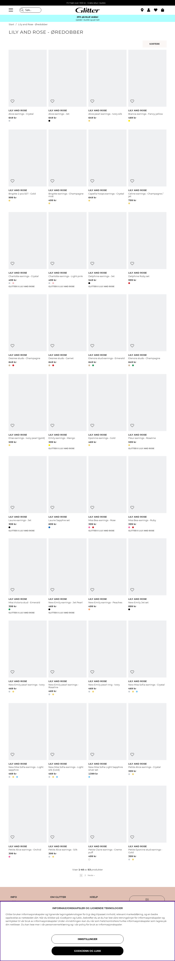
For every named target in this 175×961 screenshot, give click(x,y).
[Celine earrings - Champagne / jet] (147, 167)
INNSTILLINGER (87, 939)
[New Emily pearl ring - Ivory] (107, 659)
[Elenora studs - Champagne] (147, 331)
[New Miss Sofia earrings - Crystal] (147, 659)
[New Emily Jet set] (147, 576)
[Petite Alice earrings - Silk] (67, 824)
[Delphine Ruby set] (147, 250)
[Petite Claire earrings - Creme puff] (107, 824)
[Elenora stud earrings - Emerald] (107, 331)
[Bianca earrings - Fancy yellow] (147, 86)
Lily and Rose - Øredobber (33, 24)
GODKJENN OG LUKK (87, 950)
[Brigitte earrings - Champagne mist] (67, 167)
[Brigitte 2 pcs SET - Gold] (28, 167)
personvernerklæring (57, 924)
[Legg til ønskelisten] (12, 101)
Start (11, 24)
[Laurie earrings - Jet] (28, 494)
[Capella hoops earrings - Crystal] (107, 167)
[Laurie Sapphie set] (67, 494)
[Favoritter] (157, 10)
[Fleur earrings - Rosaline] (147, 412)
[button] (150, 10)
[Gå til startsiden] (87, 10)
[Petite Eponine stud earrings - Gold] (147, 824)
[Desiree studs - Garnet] (67, 331)
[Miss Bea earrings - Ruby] (147, 494)
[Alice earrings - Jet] (67, 86)
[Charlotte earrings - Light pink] (67, 250)
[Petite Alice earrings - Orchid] (28, 824)
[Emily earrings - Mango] (67, 412)
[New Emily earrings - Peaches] (107, 576)
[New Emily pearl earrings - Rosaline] (67, 659)
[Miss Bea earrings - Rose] (107, 494)
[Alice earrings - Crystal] (28, 86)
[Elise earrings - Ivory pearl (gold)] (28, 412)
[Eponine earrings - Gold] (107, 412)
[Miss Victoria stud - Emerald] (28, 576)
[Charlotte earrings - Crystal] (28, 250)
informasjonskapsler (110, 924)
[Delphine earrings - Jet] (107, 250)
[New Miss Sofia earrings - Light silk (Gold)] (67, 741)
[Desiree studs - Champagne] (28, 331)
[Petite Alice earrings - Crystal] (147, 741)
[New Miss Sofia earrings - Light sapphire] (28, 741)
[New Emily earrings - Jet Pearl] (67, 576)
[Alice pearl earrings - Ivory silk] (107, 86)
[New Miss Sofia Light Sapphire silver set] (107, 741)
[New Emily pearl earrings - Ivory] (28, 659)
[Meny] (11, 10)
